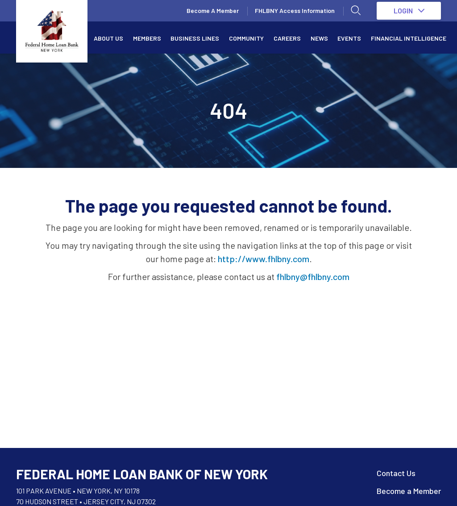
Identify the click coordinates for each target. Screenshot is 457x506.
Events (349, 38)
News (319, 38)
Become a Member (409, 491)
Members (147, 38)
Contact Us (396, 473)
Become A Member (213, 10)
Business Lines (194, 38)
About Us (108, 38)
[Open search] (356, 10)
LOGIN (409, 10)
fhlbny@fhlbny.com (312, 276)
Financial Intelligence (408, 38)
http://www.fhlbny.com (263, 258)
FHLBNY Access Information (295, 10)
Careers (287, 38)
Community (246, 38)
